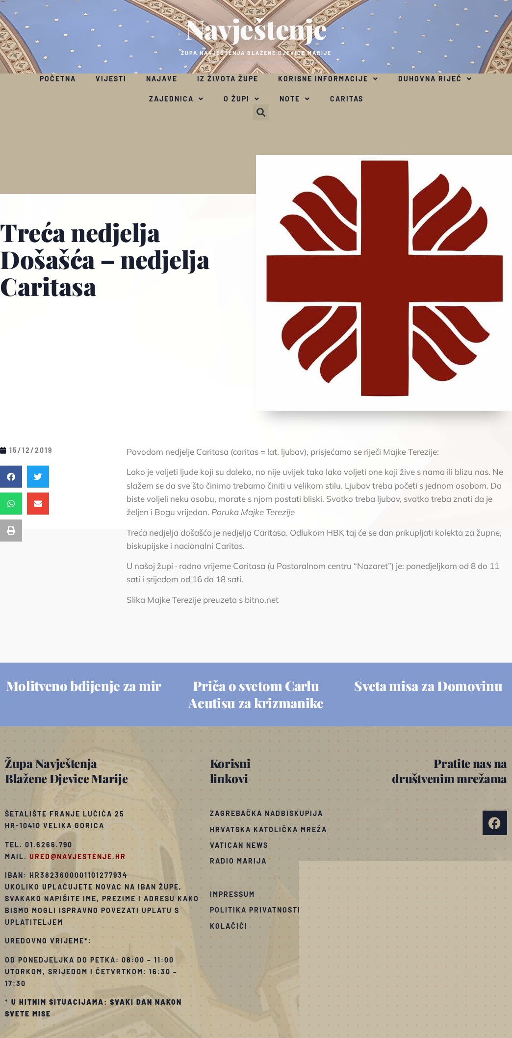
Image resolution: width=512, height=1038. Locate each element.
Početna (58, 78)
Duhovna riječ (435, 79)
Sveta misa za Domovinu (428, 685)
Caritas (346, 99)
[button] (261, 112)
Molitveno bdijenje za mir (83, 685)
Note (295, 99)
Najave (162, 78)
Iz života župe (227, 78)
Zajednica (176, 99)
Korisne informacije (328, 79)
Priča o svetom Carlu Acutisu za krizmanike (256, 694)
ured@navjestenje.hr (77, 856)
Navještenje (256, 28)
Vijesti (111, 78)
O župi (242, 99)
